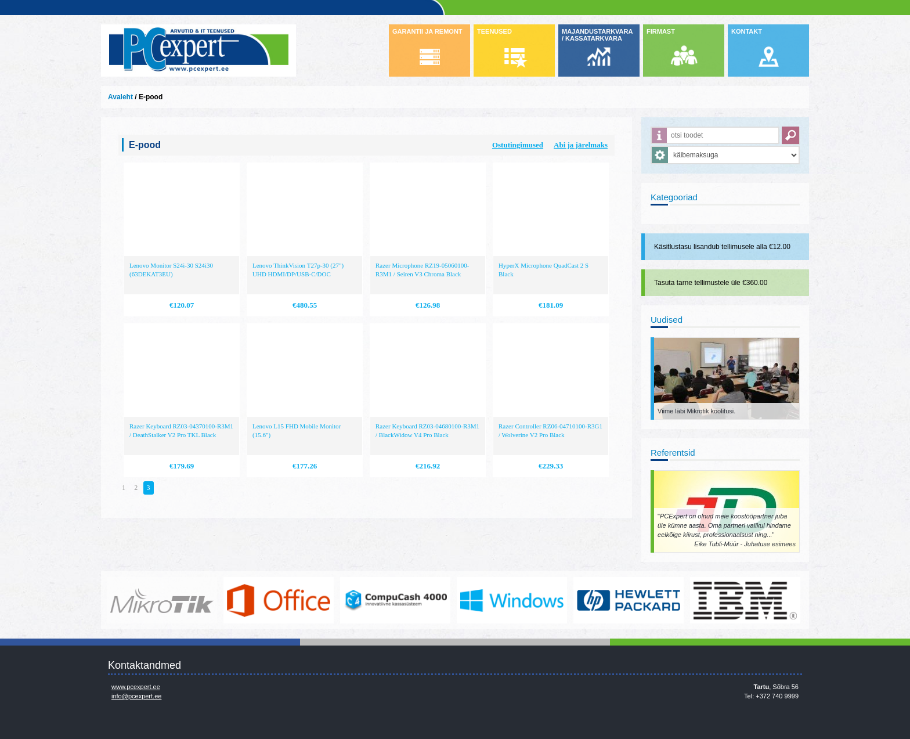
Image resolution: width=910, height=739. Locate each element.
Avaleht (120, 97)
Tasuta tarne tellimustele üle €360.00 (710, 283)
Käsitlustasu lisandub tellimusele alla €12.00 (722, 247)
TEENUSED (494, 31)
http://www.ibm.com (745, 600)
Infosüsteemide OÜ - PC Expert (198, 50)
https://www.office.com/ (278, 600)
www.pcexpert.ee (135, 686)
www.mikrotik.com (162, 600)
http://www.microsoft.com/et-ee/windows (512, 600)
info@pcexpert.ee (136, 696)
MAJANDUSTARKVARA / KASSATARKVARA (597, 35)
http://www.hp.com (628, 600)
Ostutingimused (517, 144)
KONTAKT (746, 31)
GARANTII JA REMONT (427, 31)
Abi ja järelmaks (581, 144)
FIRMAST (661, 31)
